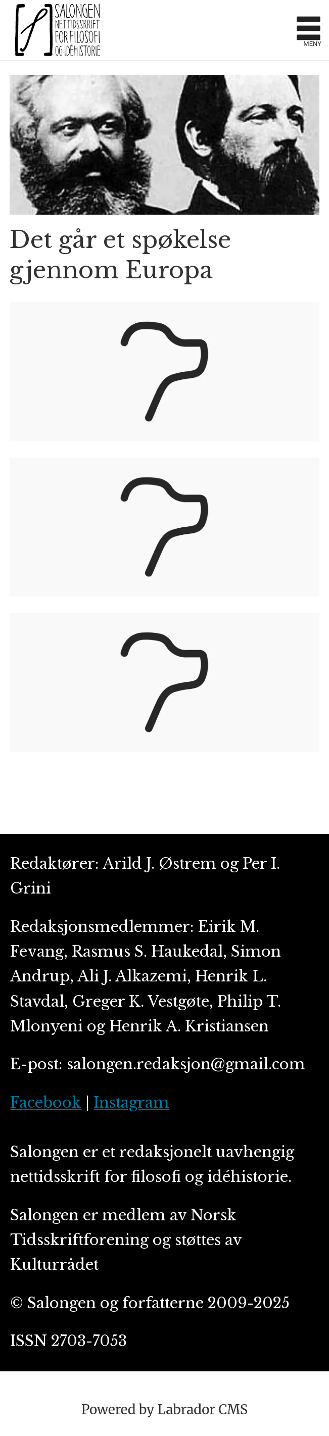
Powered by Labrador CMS (164, 1409)
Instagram (131, 1103)
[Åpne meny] (308, 30)
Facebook (45, 1103)
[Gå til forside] (58, 30)
